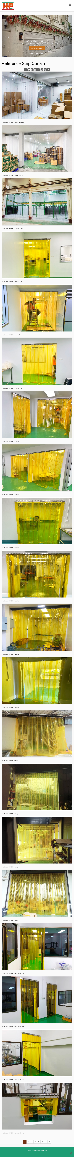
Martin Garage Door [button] (37, 48)
